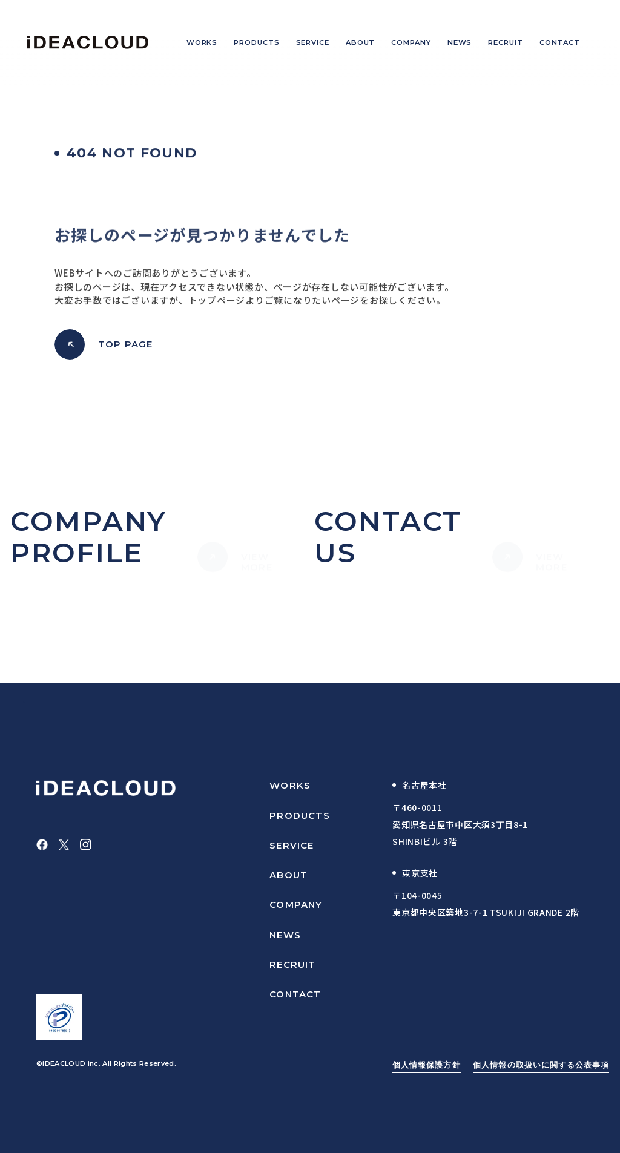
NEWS (285, 935)
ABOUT (288, 875)
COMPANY (295, 904)
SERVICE (291, 845)
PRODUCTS (299, 815)
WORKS (290, 785)
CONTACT (295, 994)
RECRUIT (292, 964)
